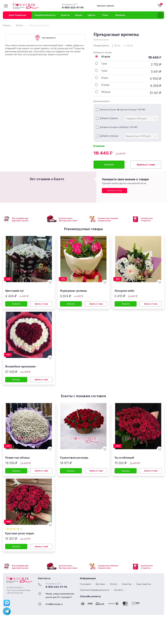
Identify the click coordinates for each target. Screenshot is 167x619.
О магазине (85, 584)
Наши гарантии (143, 584)
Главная (6, 25)
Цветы (91, 15)
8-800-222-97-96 (73, 7)
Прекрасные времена (39, 25)
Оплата (113, 584)
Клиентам (126, 584)
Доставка (100, 584)
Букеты (65, 15)
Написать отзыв (114, 190)
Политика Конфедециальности (94, 590)
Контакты (118, 590)
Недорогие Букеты (45, 15)
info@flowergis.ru (54, 604)
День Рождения (17, 15)
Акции (78, 15)
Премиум (120, 15)
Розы (105, 15)
